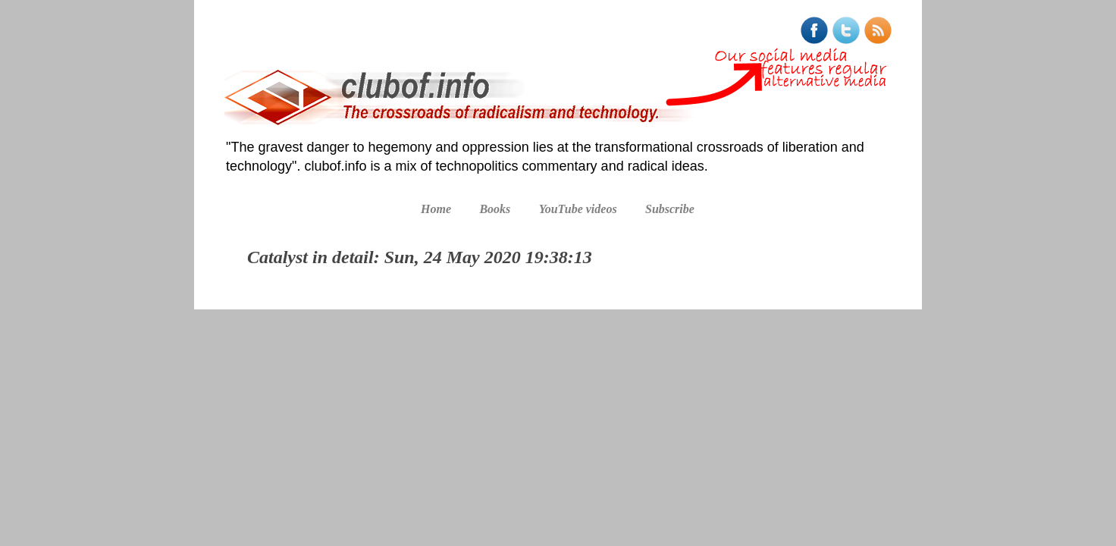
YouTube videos (578, 208)
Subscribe (669, 208)
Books (494, 208)
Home (436, 208)
